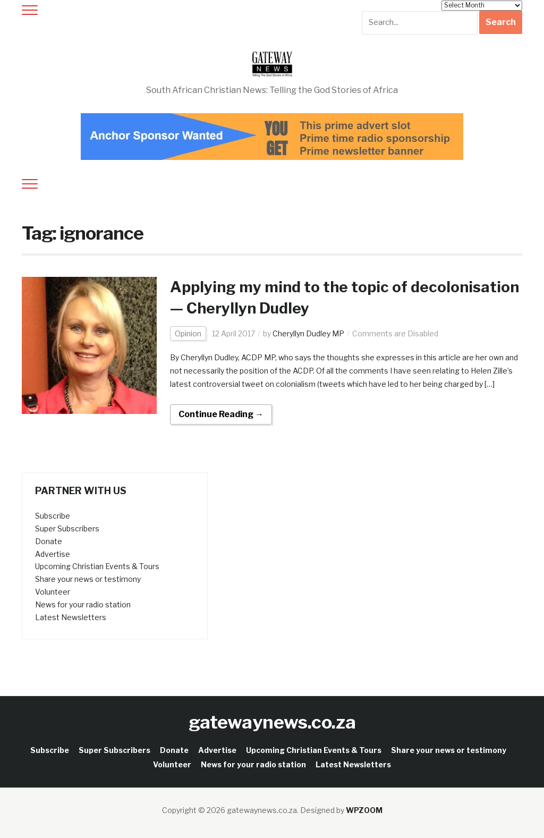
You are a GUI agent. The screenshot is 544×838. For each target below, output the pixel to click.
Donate (48, 541)
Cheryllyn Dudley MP (308, 333)
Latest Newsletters (70, 617)
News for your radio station (83, 604)
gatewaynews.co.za (272, 722)
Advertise (52, 553)
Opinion (188, 333)
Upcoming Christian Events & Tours (97, 566)
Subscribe (52, 515)
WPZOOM (364, 810)
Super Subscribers (67, 528)
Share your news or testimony (88, 578)
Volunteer (52, 591)
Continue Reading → (221, 414)
